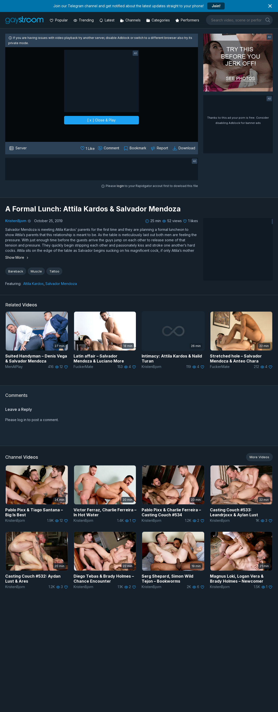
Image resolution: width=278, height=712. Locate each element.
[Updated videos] (107, 20)
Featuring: (13, 283)
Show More (17, 257)
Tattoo (54, 271)
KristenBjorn (15, 221)
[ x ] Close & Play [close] (101, 120)
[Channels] (131, 20)
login (120, 186)
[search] (268, 19)
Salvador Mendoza (61, 283)
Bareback (15, 271)
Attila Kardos (33, 283)
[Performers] (187, 20)
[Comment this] (108, 148)
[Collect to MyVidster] (135, 148)
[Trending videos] (84, 20)
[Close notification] (270, 6)
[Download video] (184, 148)
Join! (216, 6)
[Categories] (158, 20)
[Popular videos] (59, 20)
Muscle (36, 271)
